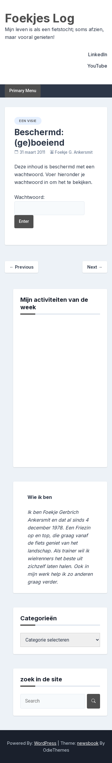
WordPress (45, 743)
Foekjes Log (40, 18)
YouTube (97, 66)
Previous (21, 266)
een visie (28, 121)
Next (94, 266)
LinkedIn (97, 54)
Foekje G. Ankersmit (74, 152)
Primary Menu (22, 90)
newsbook (88, 743)
